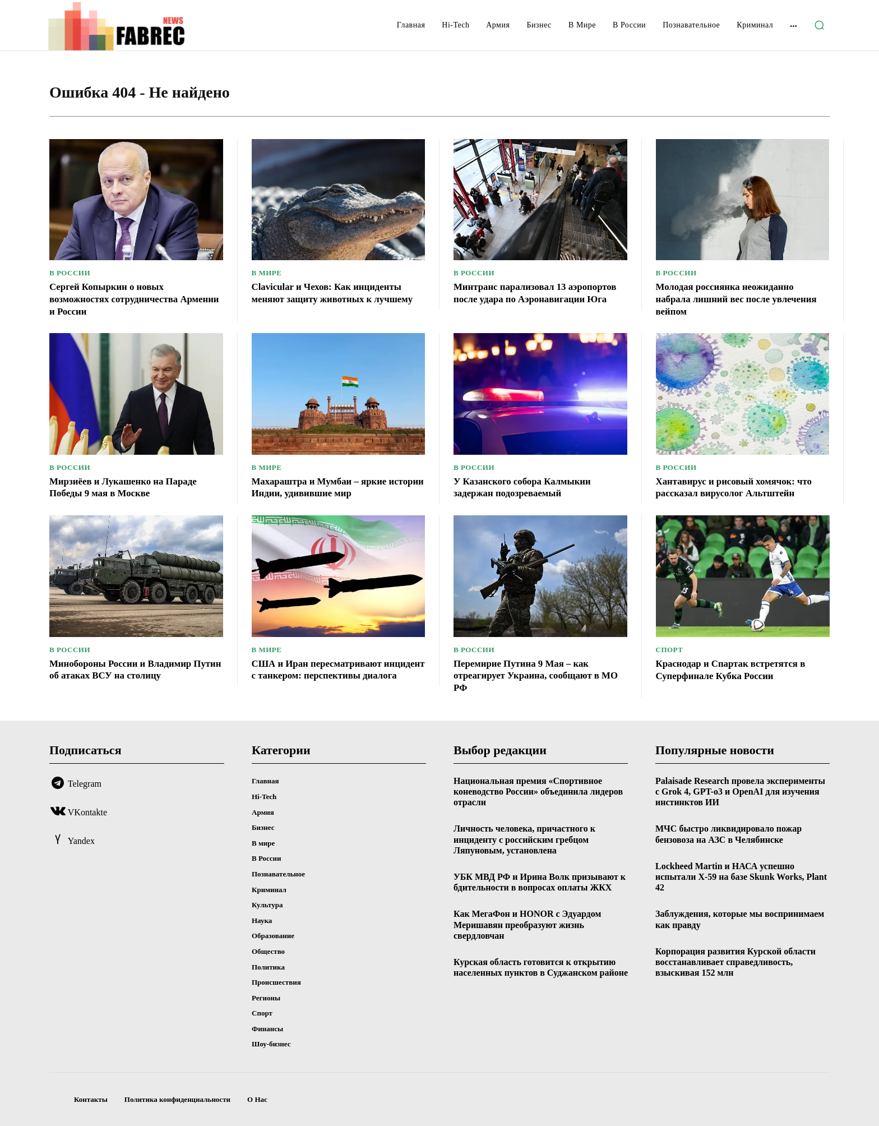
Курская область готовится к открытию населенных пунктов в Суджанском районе (541, 967)
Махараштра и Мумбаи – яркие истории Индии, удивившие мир (325, 487)
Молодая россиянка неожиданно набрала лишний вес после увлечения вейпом (742, 298)
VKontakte (87, 812)
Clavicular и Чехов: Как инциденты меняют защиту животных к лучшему (338, 292)
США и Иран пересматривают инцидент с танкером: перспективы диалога (333, 675)
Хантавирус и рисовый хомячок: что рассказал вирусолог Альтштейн (739, 487)
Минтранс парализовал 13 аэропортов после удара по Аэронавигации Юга (514, 298)
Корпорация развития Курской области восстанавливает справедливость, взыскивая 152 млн (735, 962)
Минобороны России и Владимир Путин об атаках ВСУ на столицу (125, 669)
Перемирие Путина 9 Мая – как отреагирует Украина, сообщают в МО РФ (532, 675)
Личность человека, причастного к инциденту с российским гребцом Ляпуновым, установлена (524, 839)
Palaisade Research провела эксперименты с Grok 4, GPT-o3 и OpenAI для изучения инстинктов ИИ (740, 791)
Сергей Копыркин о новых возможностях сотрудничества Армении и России (118, 298)
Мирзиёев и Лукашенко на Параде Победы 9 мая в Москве (128, 487)
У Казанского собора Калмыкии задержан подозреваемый (527, 487)
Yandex (81, 841)
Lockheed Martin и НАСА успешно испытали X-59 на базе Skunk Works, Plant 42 (741, 876)
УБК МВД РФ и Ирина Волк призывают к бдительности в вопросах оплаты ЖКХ (540, 882)
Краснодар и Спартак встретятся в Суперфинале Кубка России (736, 669)
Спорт (669, 649)
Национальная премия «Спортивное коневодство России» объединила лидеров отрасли (538, 791)
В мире (267, 272)
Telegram (84, 783)
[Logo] (135, 26)
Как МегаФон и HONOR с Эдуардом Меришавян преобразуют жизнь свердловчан (527, 924)
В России (69, 272)
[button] (819, 25)
